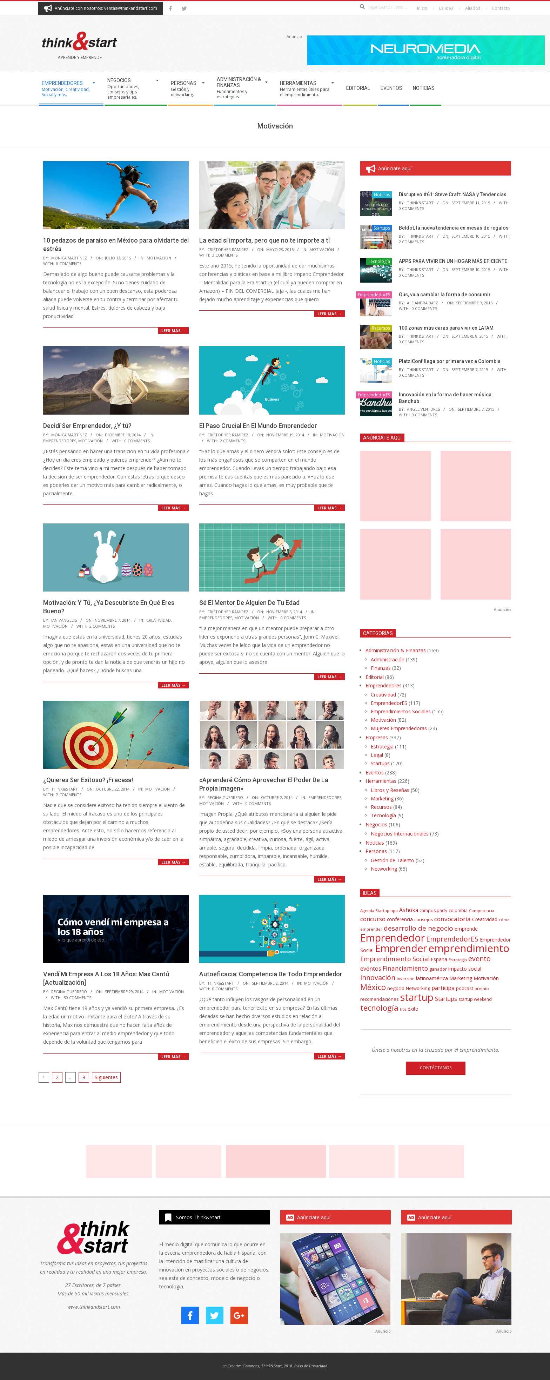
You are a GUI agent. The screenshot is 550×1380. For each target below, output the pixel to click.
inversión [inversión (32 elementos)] (406, 978)
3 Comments (224, 255)
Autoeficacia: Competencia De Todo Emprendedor (270, 974)
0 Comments (68, 263)
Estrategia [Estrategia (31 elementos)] (458, 959)
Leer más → (173, 330)
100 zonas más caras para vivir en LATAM (446, 328)
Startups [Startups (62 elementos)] (446, 999)
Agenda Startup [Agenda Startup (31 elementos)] (374, 910)
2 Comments (232, 440)
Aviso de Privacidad (310, 1366)
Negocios (376, 824)
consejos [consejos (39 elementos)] (423, 920)
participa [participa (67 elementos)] (443, 988)
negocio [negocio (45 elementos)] (395, 988)
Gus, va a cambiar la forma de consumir (445, 294)
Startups (382, 228)
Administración (387, 659)
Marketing (382, 798)
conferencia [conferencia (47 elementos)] (400, 919)
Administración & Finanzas (395, 650)
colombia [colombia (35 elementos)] (458, 910)
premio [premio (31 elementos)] (482, 988)
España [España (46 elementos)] (439, 959)
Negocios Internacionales (400, 833)
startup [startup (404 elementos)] (417, 997)
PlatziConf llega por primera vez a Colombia (450, 361)
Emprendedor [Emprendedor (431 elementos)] (392, 937)
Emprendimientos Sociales (401, 711)
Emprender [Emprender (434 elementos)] (401, 948)
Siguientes (106, 1077)
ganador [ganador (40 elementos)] (438, 969)
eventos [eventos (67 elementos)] (370, 968)
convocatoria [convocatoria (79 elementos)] (452, 919)
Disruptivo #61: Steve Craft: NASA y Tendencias (453, 194)
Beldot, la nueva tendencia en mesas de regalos (454, 228)
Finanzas (381, 668)
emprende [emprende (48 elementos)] (466, 928)
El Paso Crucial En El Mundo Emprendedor (258, 425)
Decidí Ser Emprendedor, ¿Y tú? (87, 425)
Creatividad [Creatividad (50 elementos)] (484, 919)
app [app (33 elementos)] (394, 910)
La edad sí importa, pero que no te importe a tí (264, 240)
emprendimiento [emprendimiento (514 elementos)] (468, 948)
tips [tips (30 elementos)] (403, 1009)
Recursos (381, 328)
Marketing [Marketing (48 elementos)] (460, 978)
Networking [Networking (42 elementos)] (418, 988)
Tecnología (379, 261)
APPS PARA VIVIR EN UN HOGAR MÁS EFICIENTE (453, 261)
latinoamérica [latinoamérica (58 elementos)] (432, 978)
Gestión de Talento (392, 860)
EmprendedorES (59, 440)
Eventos (374, 772)
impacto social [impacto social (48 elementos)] (464, 968)
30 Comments (77, 997)
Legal (377, 755)
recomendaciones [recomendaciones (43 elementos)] (379, 999)
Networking (384, 868)
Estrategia (382, 746)
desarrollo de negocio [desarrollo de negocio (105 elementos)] (418, 928)
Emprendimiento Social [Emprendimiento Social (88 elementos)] (395, 959)
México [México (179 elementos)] (373, 987)
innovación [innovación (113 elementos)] (377, 977)
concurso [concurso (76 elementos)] (372, 919)
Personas (376, 851)
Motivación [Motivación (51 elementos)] (486, 978)
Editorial (374, 677)
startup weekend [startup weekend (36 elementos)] (475, 999)
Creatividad (158, 620)
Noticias (382, 195)
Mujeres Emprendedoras (399, 728)
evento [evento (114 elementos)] (479, 958)
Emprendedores (383, 685)
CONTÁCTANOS (435, 1068)
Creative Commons (243, 1366)
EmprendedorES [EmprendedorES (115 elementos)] (452, 939)
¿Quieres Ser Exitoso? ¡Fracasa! (88, 780)
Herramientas (380, 781)
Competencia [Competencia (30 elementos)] (481, 910)
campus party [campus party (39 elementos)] (433, 910)
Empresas (376, 737)
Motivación (159, 257)
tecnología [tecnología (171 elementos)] (379, 1007)
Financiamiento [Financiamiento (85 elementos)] (405, 968)
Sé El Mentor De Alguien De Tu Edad (249, 602)
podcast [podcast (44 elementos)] (464, 988)
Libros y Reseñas (390, 790)
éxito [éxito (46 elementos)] (413, 1009)
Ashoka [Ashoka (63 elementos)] (408, 910)
